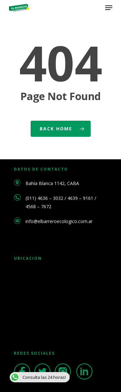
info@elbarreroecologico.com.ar (59, 221)
